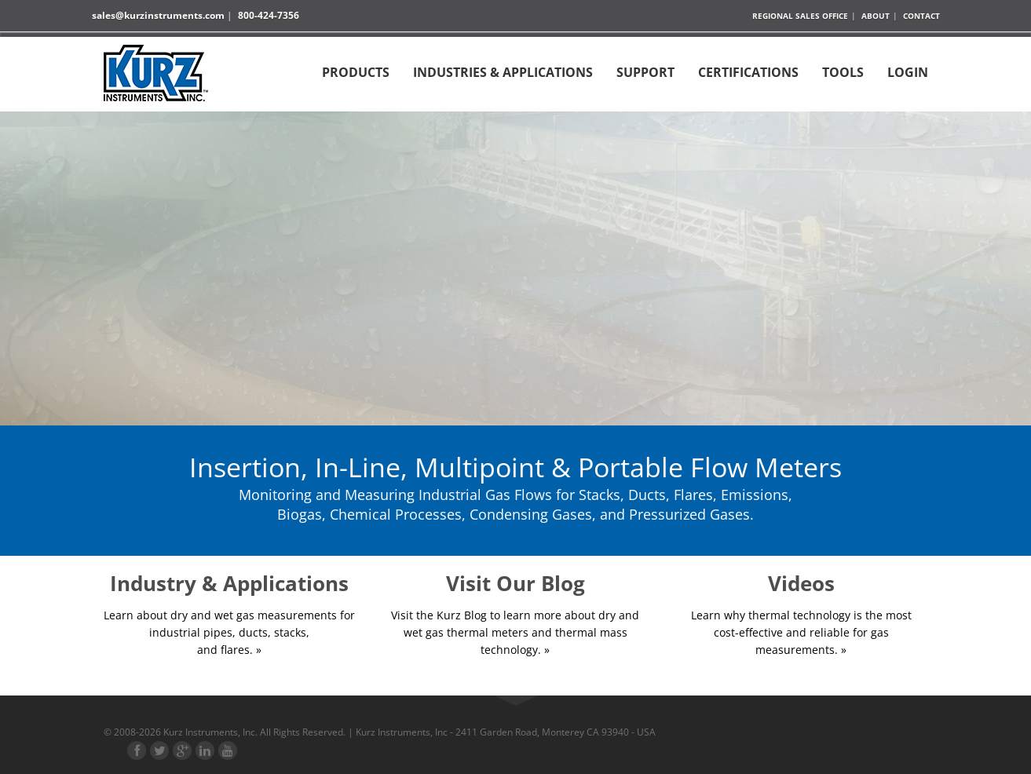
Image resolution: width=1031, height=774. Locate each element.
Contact (921, 15)
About (875, 15)
